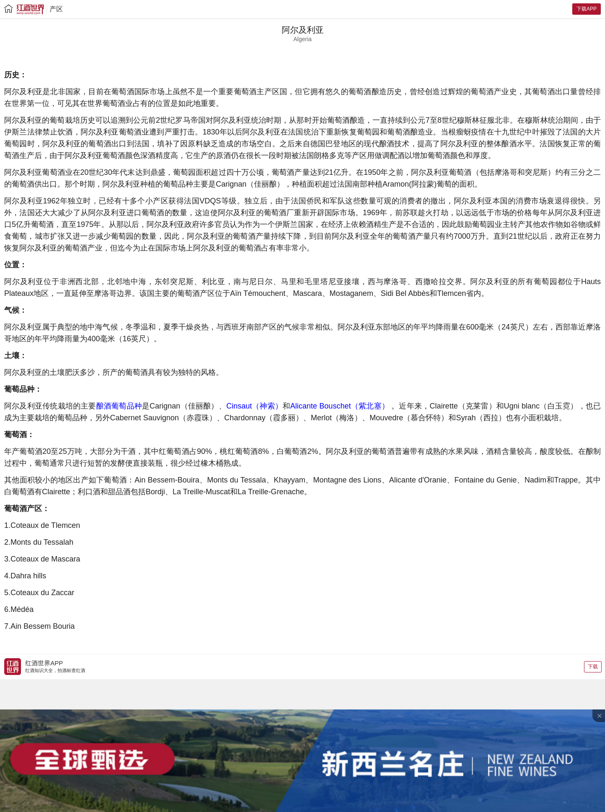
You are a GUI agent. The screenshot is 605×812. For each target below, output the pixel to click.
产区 (56, 9)
